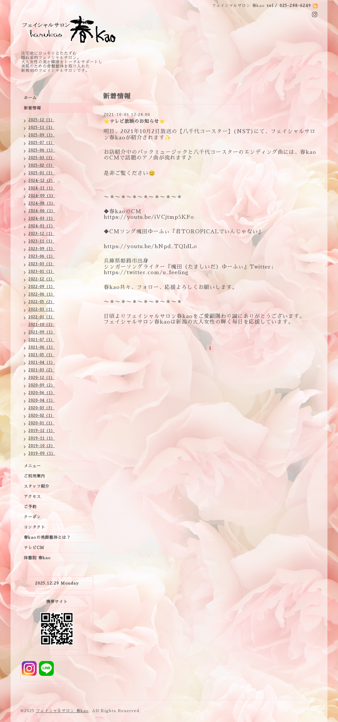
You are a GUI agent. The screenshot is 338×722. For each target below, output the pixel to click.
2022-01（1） (41, 317)
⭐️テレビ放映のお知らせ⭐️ (134, 121)
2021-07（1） (41, 340)
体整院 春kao (37, 558)
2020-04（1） (41, 400)
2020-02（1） (41, 416)
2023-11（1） (41, 241)
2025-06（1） (41, 150)
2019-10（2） (41, 446)
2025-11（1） (41, 128)
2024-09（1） (41, 196)
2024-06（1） (41, 211)
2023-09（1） (41, 249)
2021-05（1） (41, 355)
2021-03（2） (41, 370)
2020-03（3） (41, 408)
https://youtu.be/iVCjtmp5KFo (149, 217)
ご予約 (30, 507)
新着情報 (32, 108)
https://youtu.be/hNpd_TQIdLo (150, 246)
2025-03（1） (41, 158)
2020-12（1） (41, 378)
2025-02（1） (41, 165)
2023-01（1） (41, 272)
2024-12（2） (41, 181)
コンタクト (34, 527)
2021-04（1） (41, 362)
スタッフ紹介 (37, 486)
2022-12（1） (41, 279)
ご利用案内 (34, 476)
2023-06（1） (41, 256)
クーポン (32, 517)
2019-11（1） (41, 438)
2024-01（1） (41, 226)
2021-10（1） (41, 325)
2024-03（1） (41, 218)
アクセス (32, 497)
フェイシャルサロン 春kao (62, 711)
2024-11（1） (41, 188)
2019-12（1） (41, 431)
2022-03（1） (41, 309)
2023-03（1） (41, 264)
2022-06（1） (41, 294)
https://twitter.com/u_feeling (146, 272)
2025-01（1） (41, 173)
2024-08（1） (41, 203)
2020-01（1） (41, 423)
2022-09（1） (41, 287)
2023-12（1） (41, 234)
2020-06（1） (41, 393)
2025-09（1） (41, 135)
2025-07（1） (41, 143)
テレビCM (34, 548)
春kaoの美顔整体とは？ (47, 537)
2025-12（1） (41, 120)
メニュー (32, 466)
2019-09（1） (41, 453)
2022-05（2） (41, 302)
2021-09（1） (41, 332)
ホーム (30, 98)
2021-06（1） (41, 347)
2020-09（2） (41, 385)
